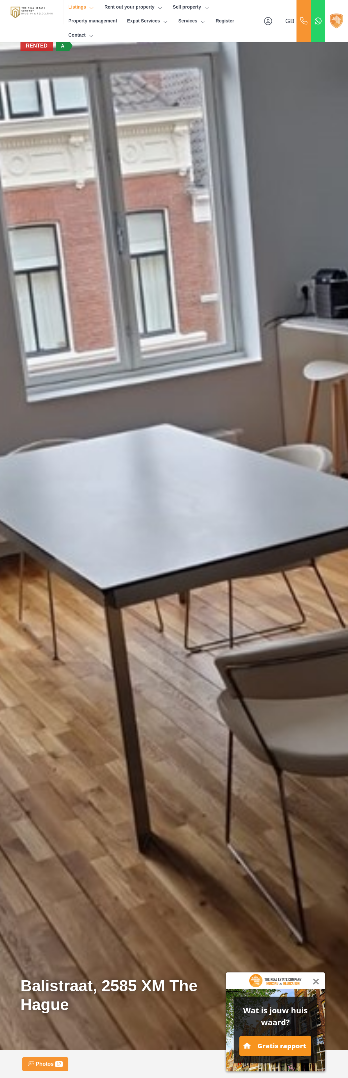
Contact (81, 35)
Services (192, 21)
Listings (81, 7)
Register (225, 20)
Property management (92, 20)
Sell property (191, 7)
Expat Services (147, 21)
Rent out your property (133, 7)
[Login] (270, 21)
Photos (45, 1064)
